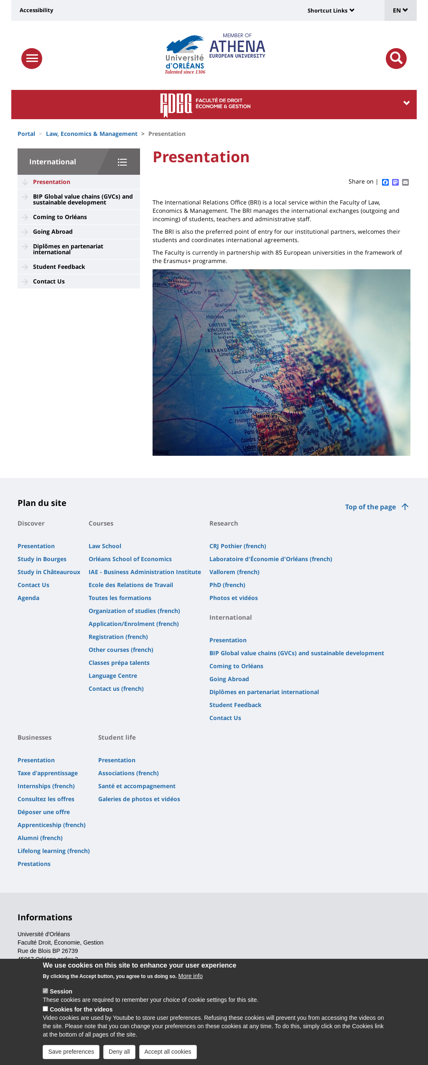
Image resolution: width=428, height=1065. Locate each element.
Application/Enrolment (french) (134, 624)
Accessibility (36, 10)
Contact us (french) (116, 688)
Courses (101, 523)
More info (190, 979)
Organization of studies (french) (134, 611)
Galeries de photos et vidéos (139, 799)
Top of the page (370, 506)
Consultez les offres (46, 799)
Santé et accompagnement (137, 786)
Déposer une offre (44, 812)
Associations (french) (128, 773)
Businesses (34, 737)
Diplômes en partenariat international (68, 249)
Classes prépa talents (119, 663)
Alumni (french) (40, 838)
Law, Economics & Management (92, 134)
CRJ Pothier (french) (237, 546)
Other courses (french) (121, 650)
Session (61, 995)
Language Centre (113, 675)
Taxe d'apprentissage (48, 773)
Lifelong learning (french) (54, 851)
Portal (26, 134)
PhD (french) (227, 585)
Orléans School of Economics (130, 559)
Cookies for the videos (81, 1013)
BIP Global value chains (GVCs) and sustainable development (83, 199)
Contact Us (49, 281)
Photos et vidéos (233, 598)
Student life (117, 737)
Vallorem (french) (234, 572)
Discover (31, 523)
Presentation (51, 182)
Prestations (34, 864)
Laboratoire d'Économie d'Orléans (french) (270, 559)
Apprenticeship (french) (52, 825)
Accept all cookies (168, 1055)
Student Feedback (59, 267)
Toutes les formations (120, 598)
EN (400, 10)
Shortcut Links (327, 10)
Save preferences (71, 1055)
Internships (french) (46, 786)
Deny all (119, 1055)
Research (223, 523)
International (52, 161)
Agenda (28, 598)
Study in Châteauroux (49, 572)
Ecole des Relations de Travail (131, 585)
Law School (105, 546)
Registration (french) (118, 637)
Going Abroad (53, 231)
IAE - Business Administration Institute (145, 572)
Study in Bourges (42, 559)
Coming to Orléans (60, 217)
